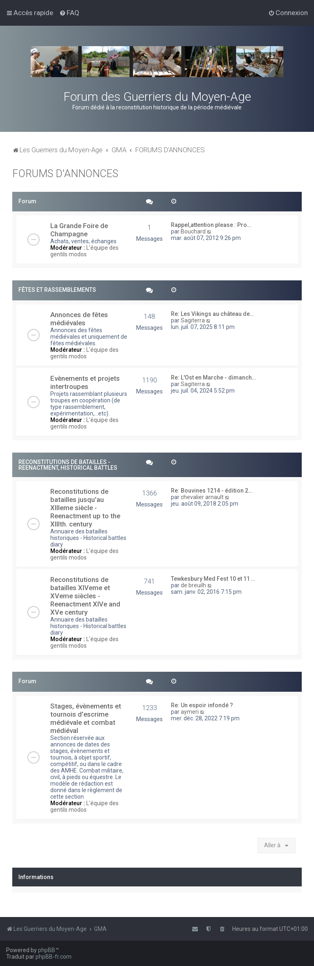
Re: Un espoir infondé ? (202, 705)
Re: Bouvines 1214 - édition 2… (211, 490)
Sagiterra (193, 320)
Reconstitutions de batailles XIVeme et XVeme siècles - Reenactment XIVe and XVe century (85, 595)
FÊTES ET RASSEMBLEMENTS (57, 289)
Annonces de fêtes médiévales (79, 319)
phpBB (46, 950)
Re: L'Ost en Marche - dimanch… (213, 377)
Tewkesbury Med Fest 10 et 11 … (213, 578)
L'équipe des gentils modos (84, 251)
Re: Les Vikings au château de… (212, 314)
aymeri (190, 711)
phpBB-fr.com (54, 956)
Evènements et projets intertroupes (85, 382)
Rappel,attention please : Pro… (211, 225)
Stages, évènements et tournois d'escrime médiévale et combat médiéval (85, 718)
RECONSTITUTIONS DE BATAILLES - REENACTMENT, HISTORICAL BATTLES (67, 465)
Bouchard (193, 231)
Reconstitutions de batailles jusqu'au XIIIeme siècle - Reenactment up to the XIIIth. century (85, 507)
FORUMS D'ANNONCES (65, 174)
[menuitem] (69, 12)
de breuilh (193, 585)
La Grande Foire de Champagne (79, 230)
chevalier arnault (202, 497)
